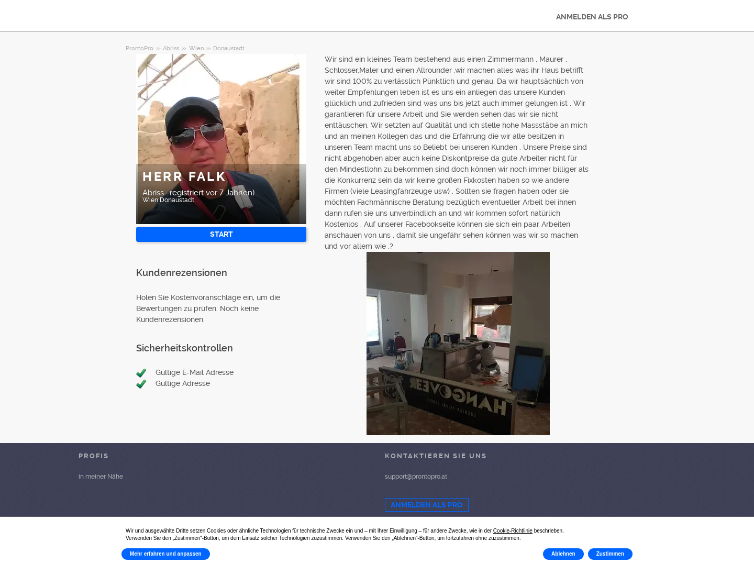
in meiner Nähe (101, 476)
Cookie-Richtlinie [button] (513, 531)
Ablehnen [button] (563, 554)
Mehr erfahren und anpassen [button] (166, 554)
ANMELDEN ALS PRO (592, 17)
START (221, 234)
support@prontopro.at (416, 476)
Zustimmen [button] (610, 554)
